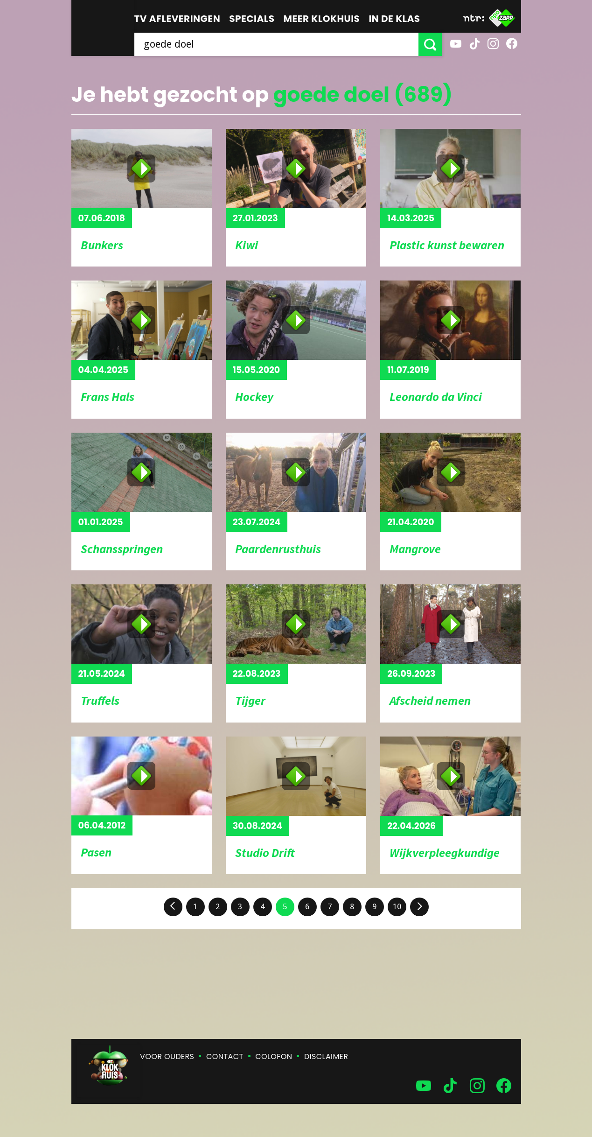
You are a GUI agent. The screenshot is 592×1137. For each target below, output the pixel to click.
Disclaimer (326, 1056)
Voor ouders (167, 1056)
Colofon (273, 1056)
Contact (224, 1056)
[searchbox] (276, 44)
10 (397, 906)
